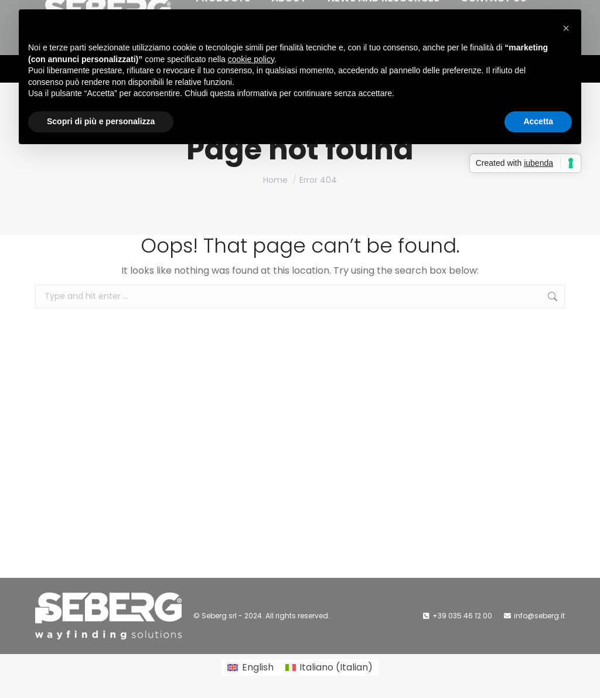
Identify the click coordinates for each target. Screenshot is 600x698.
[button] (566, 28)
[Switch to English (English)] (250, 667)
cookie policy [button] (251, 59)
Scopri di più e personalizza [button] (101, 121)
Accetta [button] (538, 121)
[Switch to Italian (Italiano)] (329, 667)
